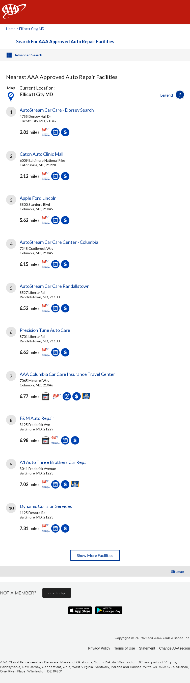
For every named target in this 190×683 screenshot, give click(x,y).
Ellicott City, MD (31, 28)
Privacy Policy (99, 648)
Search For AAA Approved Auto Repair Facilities (65, 41)
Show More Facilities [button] (95, 555)
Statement (147, 648)
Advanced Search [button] (28, 55)
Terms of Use (124, 648)
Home (10, 28)
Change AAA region (174, 648)
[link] (95, 125)
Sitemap (177, 571)
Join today (56, 593)
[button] (180, 95)
